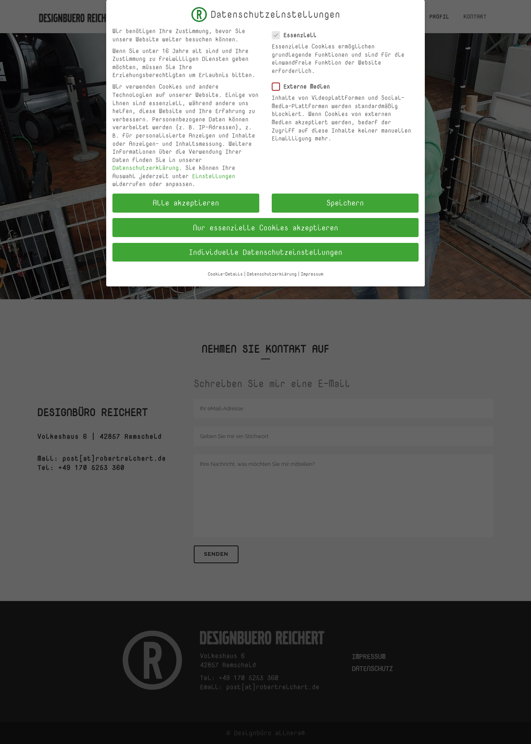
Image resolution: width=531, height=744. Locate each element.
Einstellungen (213, 175)
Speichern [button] (345, 202)
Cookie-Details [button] (225, 273)
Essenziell (298, 34)
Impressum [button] (312, 273)
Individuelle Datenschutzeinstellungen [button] (265, 251)
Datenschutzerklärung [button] (272, 273)
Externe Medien (304, 85)
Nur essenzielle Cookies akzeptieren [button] (265, 226)
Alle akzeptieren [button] (186, 202)
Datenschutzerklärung (145, 167)
